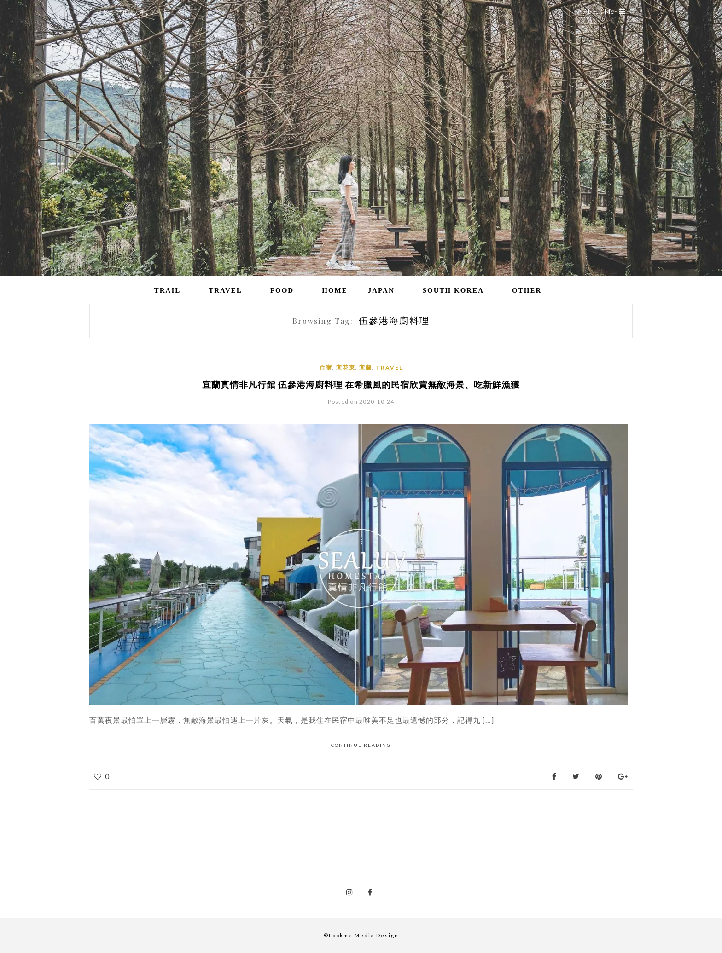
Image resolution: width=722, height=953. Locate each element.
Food (282, 290)
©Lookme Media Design (361, 935)
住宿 (326, 367)
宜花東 (345, 367)
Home (335, 290)
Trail (167, 290)
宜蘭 (365, 367)
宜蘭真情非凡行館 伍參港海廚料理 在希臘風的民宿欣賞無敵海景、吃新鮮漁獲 (361, 384)
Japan (381, 290)
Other (527, 290)
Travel (225, 290)
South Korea (453, 290)
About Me (604, 11)
